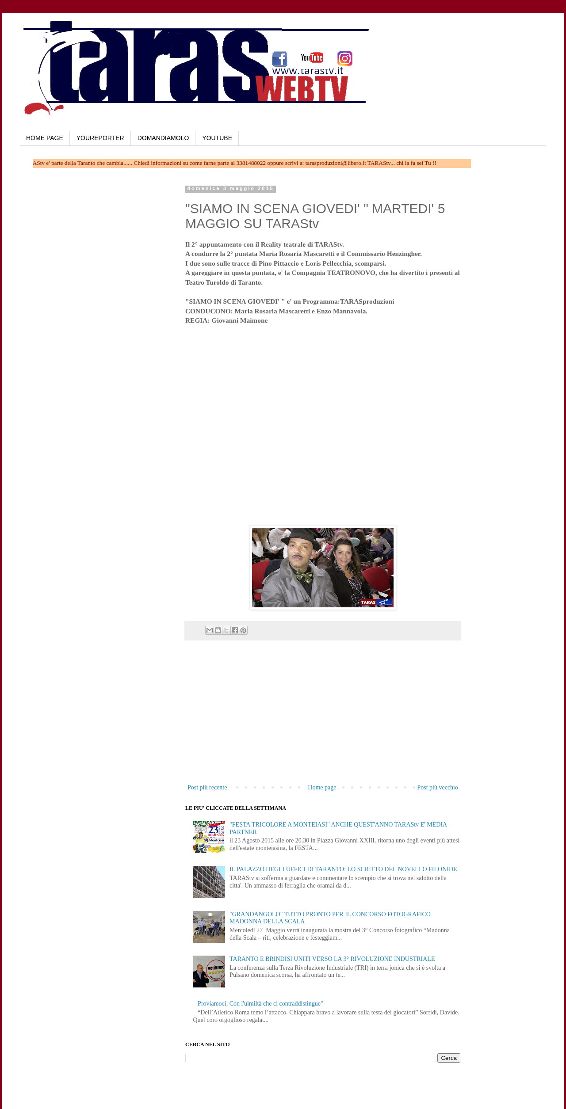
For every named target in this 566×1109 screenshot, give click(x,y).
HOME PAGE (44, 137)
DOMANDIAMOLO (163, 137)
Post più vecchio (437, 787)
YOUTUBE (217, 137)
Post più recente (207, 787)
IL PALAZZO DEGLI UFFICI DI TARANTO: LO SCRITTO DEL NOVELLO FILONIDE (343, 869)
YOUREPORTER (100, 137)
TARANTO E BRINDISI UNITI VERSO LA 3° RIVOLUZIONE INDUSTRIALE (332, 959)
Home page (322, 787)
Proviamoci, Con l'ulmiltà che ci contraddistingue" (260, 1003)
